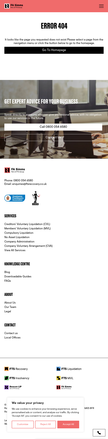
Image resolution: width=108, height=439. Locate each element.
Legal (7, 311)
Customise (22, 424)
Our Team (10, 307)
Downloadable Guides (17, 276)
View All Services (14, 250)
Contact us (11, 333)
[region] (45, 414)
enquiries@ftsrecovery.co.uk (29, 184)
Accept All (68, 424)
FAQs (7, 281)
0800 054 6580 (23, 180)
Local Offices (12, 337)
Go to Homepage (54, 50)
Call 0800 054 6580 (53, 127)
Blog (7, 272)
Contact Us (53, 137)
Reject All (45, 424)
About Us (10, 302)
